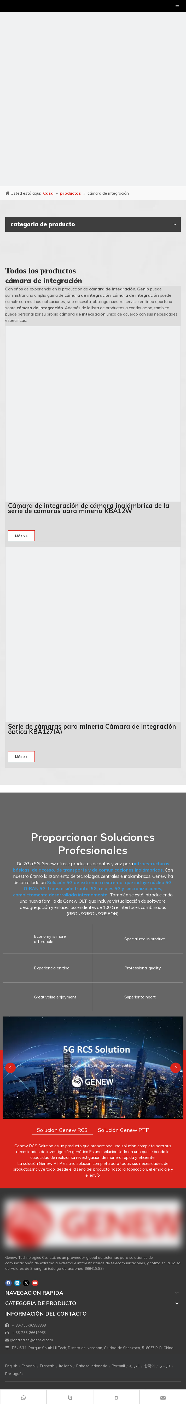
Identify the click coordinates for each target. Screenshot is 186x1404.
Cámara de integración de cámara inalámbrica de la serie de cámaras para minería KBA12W (88, 508)
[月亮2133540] (93, 93)
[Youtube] (35, 1283)
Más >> (21, 535)
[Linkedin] (17, 1283)
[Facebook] (8, 1283)
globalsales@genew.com (31, 1340)
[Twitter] (26, 1283)
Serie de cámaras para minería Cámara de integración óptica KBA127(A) (92, 729)
